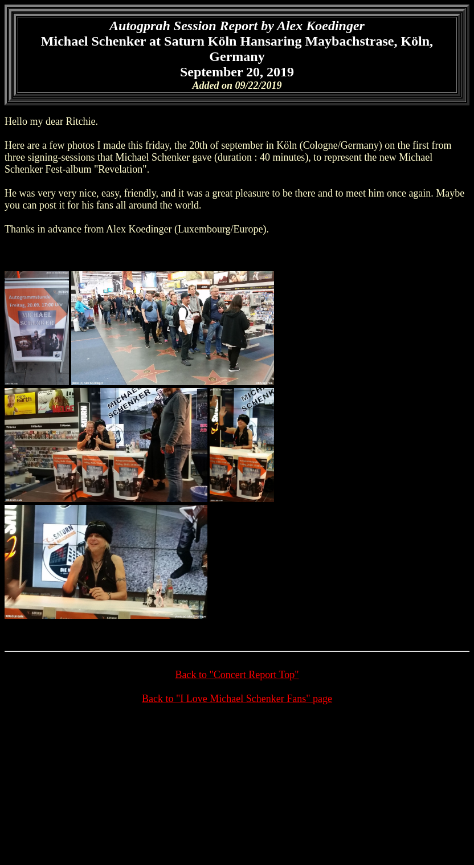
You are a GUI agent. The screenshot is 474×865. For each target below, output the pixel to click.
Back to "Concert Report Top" (237, 674)
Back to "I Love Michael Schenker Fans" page (237, 698)
